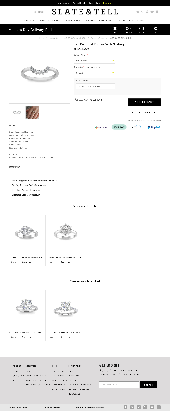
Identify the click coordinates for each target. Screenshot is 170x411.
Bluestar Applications (95, 407)
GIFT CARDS (18, 376)
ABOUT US (31, 371)
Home (41, 38)
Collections (136, 21)
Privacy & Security (52, 407)
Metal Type (82, 80)
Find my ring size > (93, 67)
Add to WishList (144, 112)
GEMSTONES (74, 394)
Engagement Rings (50, 21)
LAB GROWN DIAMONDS (75, 38)
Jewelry (120, 21)
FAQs (70, 371)
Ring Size (87, 67)
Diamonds (89, 21)
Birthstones (105, 21)
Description (14, 167)
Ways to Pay (58, 385)
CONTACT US (58, 371)
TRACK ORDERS (59, 380)
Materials (73, 376)
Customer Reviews (36, 376)
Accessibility (59, 389)
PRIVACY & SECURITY (36, 380)
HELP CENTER (58, 376)
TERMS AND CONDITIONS (38, 385)
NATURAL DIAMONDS (78, 389)
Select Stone (81, 55)
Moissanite (74, 380)
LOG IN (16, 371)
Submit (148, 384)
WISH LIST (18, 380)
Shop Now (107, 3)
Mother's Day (28, 21)
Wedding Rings (72, 21)
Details (12, 125)
